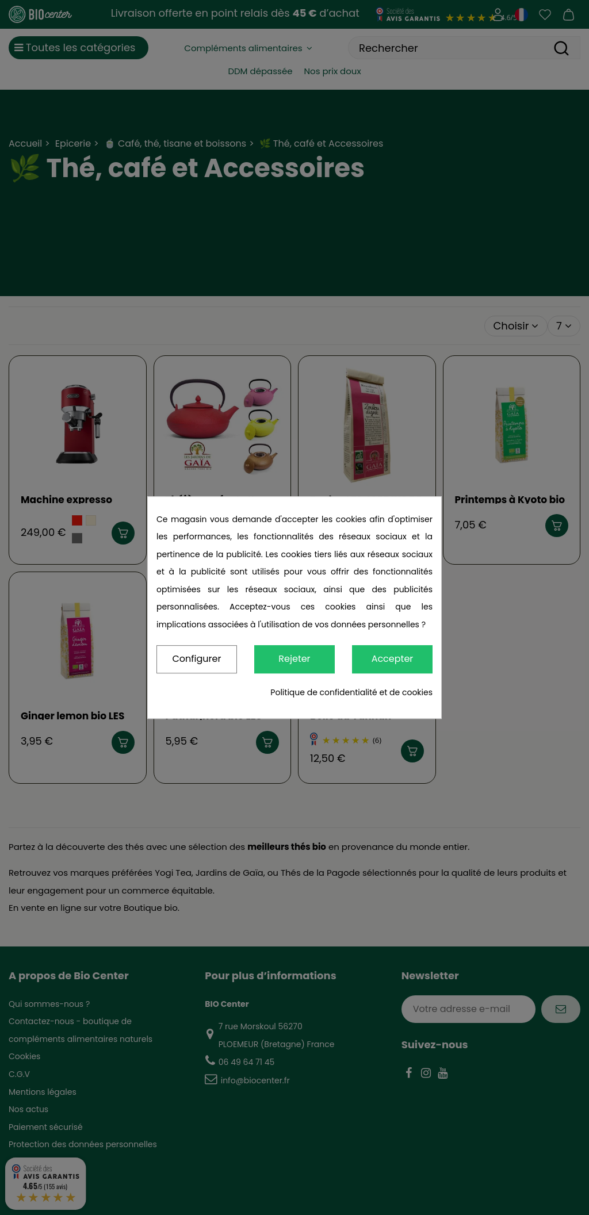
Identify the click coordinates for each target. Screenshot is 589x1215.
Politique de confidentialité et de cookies (351, 692)
